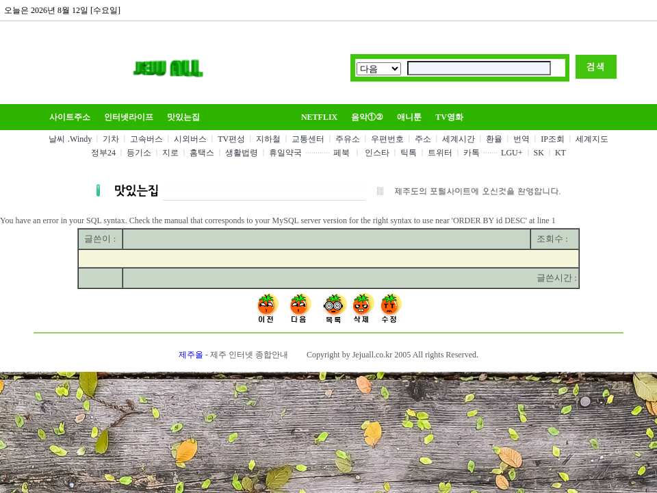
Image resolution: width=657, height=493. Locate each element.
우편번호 (387, 139)
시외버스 (190, 139)
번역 (521, 139)
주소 (423, 139)
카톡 (471, 152)
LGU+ (511, 152)
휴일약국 (285, 152)
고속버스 (146, 139)
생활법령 (241, 152)
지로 (170, 152)
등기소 (139, 152)
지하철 (268, 139)
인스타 (377, 152)
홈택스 (202, 152)
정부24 (103, 152)
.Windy (80, 139)
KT (560, 152)
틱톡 (408, 152)
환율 (494, 139)
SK (539, 152)
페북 (341, 152)
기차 (111, 139)
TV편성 (231, 139)
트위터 (440, 152)
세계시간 (458, 139)
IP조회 (553, 139)
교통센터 (308, 139)
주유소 (347, 139)
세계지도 (592, 139)
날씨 (57, 139)
